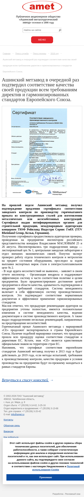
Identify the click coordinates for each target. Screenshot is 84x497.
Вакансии (8, 431)
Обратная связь (12, 425)
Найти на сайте (32, 30)
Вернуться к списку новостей (25, 380)
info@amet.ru (17, 414)
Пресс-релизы (39, 53)
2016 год (55, 53)
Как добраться (11, 437)
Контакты (8, 419)
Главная (6, 53)
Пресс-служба (22, 53)
